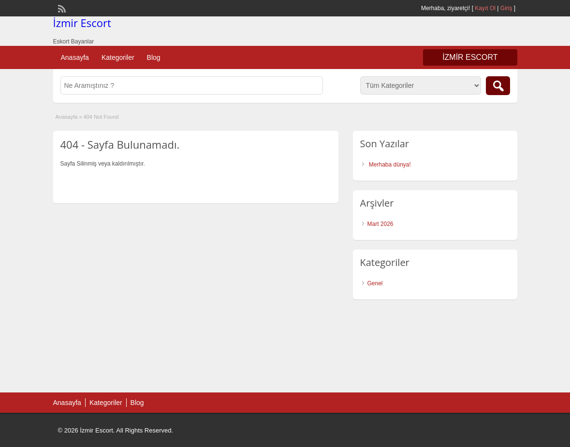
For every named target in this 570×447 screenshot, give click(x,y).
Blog (154, 57)
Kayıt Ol (485, 8)
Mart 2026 (380, 224)
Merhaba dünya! (390, 164)
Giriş (506, 8)
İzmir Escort (82, 22)
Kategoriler (118, 57)
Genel (375, 283)
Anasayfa (75, 57)
